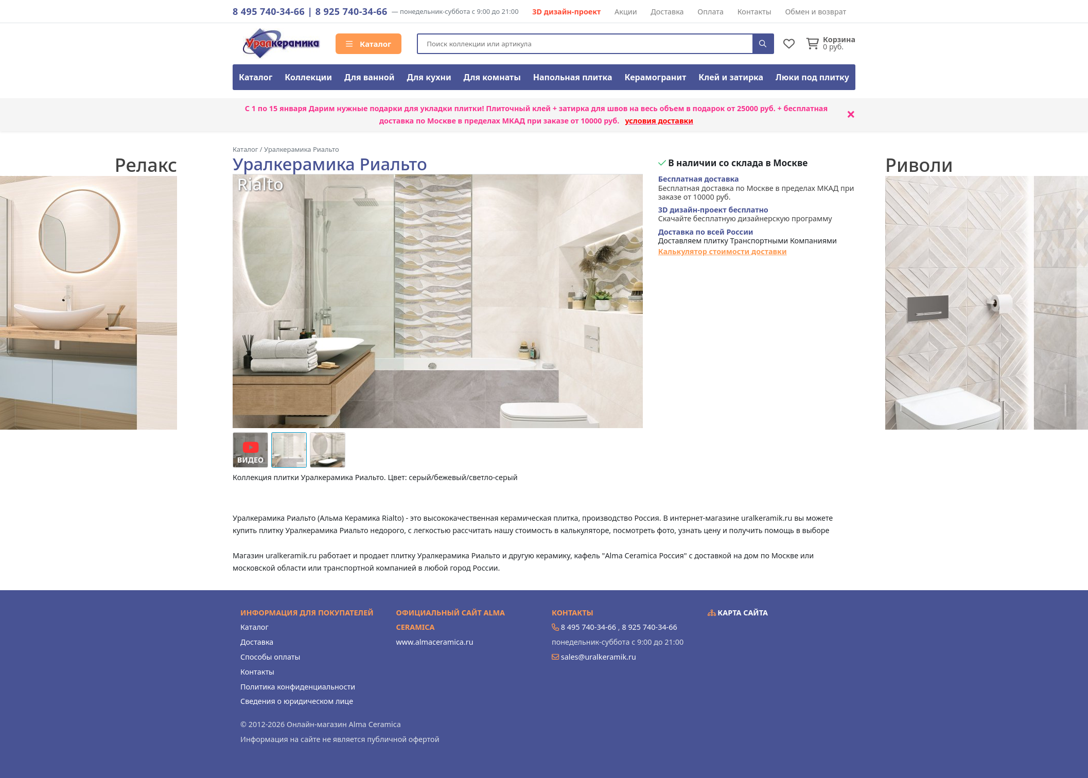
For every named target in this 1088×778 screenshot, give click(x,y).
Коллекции (308, 77)
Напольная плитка (572, 77)
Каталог (368, 44)
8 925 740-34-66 (351, 11)
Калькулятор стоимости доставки (722, 251)
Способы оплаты (270, 657)
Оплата (710, 11)
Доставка (667, 11)
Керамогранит (655, 77)
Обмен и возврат (815, 11)
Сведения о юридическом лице (296, 701)
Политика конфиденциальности (297, 687)
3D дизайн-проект (566, 11)
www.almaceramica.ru (434, 642)
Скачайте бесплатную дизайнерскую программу (745, 214)
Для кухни (429, 77)
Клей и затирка (730, 77)
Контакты (754, 11)
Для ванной (369, 77)
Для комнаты (492, 77)
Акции (626, 11)
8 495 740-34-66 (269, 11)
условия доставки (659, 121)
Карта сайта (738, 612)
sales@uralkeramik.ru (598, 657)
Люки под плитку (812, 77)
